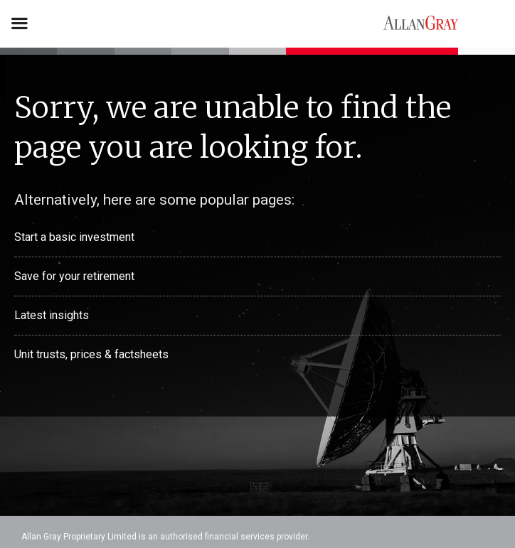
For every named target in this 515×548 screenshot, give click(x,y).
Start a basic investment (74, 237)
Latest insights (51, 315)
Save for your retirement (74, 276)
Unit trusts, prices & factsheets (91, 354)
